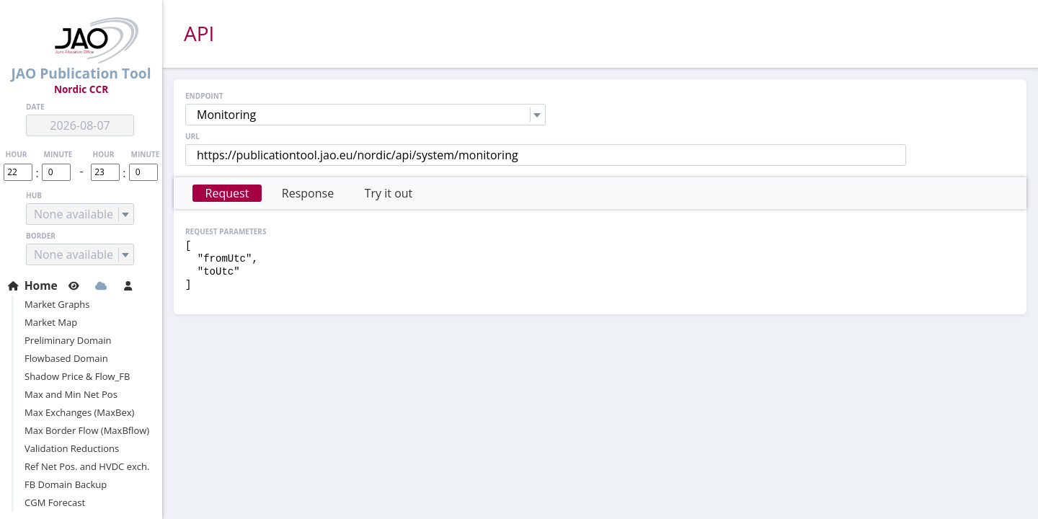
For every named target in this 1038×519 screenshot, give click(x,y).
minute (58, 154)
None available (73, 214)
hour (16, 154)
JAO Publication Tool (81, 50)
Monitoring (226, 115)
